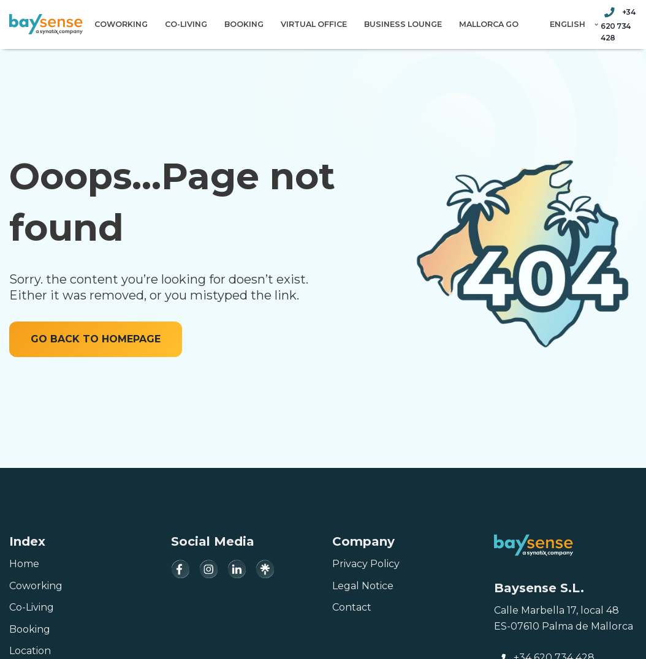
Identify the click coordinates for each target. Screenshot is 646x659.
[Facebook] (180, 569)
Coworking (121, 24)
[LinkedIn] (236, 569)
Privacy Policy (366, 564)
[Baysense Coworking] (46, 24)
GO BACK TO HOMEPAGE (96, 339)
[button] (596, 24)
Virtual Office (314, 24)
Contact (351, 607)
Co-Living (186, 24)
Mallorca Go (489, 24)
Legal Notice (362, 586)
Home (24, 564)
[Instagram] (208, 569)
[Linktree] (265, 569)
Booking (244, 24)
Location (30, 651)
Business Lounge (403, 24)
